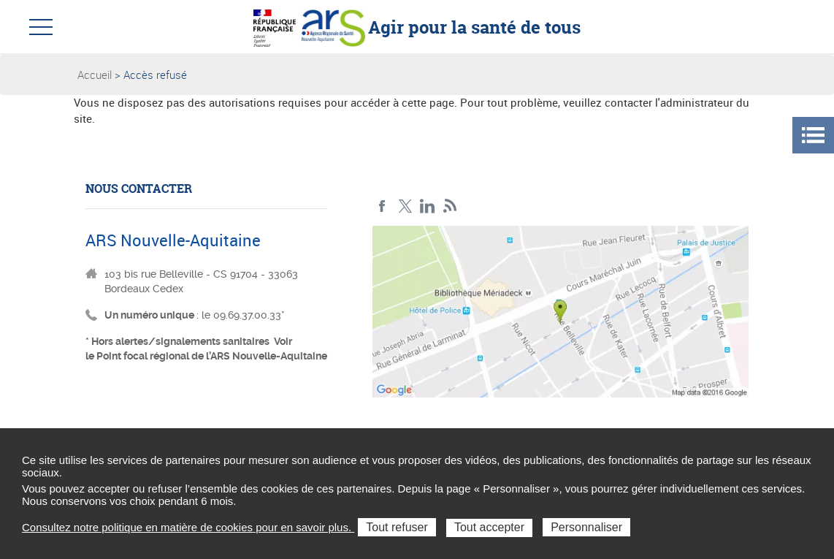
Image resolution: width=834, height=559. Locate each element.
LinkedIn (427, 206)
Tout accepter (489, 527)
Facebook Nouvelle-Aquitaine (382, 206)
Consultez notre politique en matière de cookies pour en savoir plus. (188, 527)
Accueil (94, 74)
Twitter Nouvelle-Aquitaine (405, 206)
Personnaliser (586, 527)
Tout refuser (396, 527)
